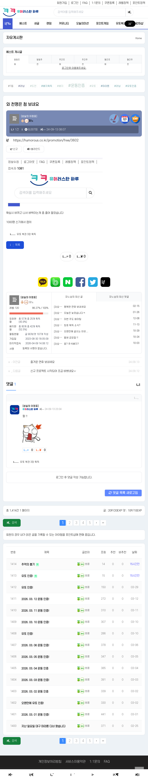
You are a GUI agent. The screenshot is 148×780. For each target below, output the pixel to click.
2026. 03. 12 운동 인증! (35, 599)
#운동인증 (76, 86)
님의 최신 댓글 (119, 296)
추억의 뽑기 (28, 564)
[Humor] (52, 775)
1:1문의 (96, 3)
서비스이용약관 (75, 761)
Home (138, 38)
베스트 (23, 23)
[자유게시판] (60, 307)
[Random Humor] (73, 775)
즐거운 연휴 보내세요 (42, 362)
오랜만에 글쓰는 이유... (76, 331)
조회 (103, 552)
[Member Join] (137, 775)
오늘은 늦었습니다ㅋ (74, 313)
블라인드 (34, 149)
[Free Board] (31, 775)
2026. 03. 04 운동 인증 (34, 668)
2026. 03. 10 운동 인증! (35, 622)
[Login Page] (115, 775)
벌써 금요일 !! (71, 337)
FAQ (84, 3)
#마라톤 (105, 86)
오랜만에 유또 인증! (32, 703)
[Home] (10, 775)
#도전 (33, 86)
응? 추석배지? (71, 344)
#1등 (10, 86)
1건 (15, 129)
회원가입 (62, 3)
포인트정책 (139, 3)
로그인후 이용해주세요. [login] (74, 68)
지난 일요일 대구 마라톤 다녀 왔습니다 (43, 726)
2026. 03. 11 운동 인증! (35, 610)
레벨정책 (124, 3)
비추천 (122, 552)
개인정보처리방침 (49, 761)
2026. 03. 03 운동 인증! (35, 680)
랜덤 (48, 23)
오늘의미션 (82, 23)
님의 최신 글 (74, 296)
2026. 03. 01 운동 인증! (35, 714)
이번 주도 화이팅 (72, 319)
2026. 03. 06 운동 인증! (35, 645)
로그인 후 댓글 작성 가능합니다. (74, 477)
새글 (36, 23)
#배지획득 (46, 86)
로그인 (74, 3)
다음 (96, 523)
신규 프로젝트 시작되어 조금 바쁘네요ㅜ (53, 371)
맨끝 (103, 523)
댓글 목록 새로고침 (123, 493)
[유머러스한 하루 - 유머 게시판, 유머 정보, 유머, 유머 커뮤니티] (20, 12)
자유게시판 (14, 38)
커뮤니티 (64, 23)
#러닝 (21, 86)
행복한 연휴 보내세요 (75, 307)
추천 (112, 552)
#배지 (60, 86)
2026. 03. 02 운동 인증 (34, 691)
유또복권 (121, 23)
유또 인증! (27, 576)
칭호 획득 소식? (72, 325)
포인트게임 (102, 23)
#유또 (93, 86)
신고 (14, 149)
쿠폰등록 (109, 3)
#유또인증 (130, 86)
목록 (15, 245)
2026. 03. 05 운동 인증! (35, 657)
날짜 (134, 552)
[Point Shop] (94, 775)
